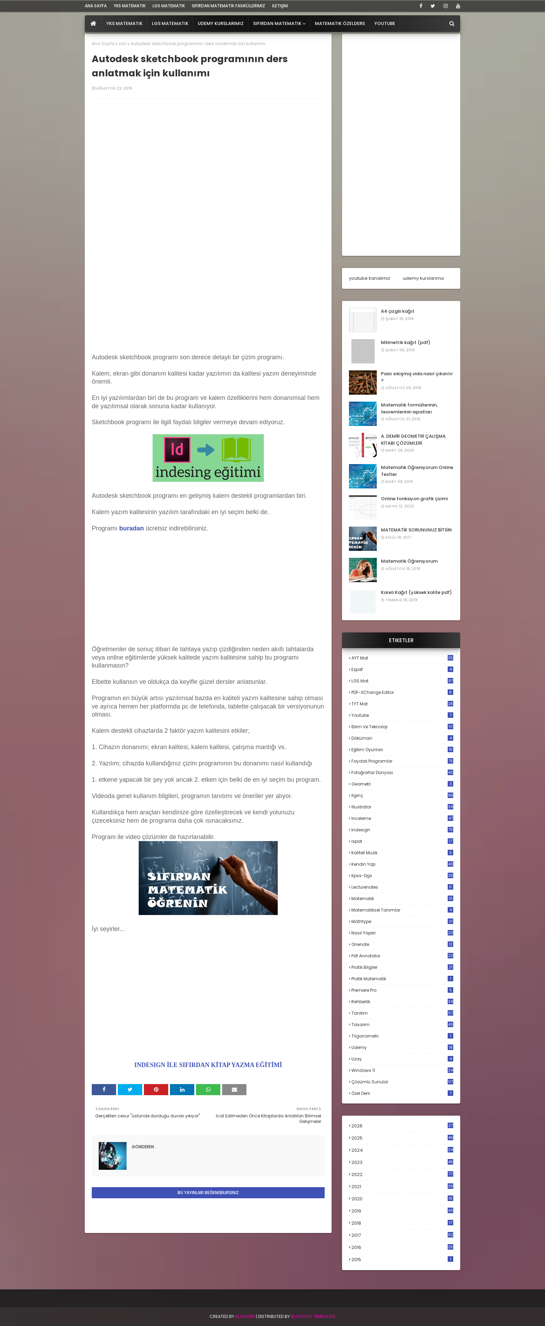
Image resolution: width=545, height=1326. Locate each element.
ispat (402, 841)
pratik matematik (402, 979)
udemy (402, 1047)
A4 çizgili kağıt (397, 311)
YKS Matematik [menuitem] (124, 23)
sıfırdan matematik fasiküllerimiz (228, 6)
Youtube (402, 715)
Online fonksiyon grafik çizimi (414, 498)
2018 (402, 1223)
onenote (402, 944)
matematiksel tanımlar (402, 910)
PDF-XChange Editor (402, 692)
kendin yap (402, 864)
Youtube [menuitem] (384, 23)
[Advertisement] (208, 289)
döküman (402, 738)
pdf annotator (402, 956)
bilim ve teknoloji (402, 727)
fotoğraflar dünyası (402, 772)
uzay (402, 1059)
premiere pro (402, 990)
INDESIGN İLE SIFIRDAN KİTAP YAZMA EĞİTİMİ (208, 1064)
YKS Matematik (130, 6)
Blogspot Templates (313, 1316)
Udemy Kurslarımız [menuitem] (221, 23)
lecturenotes (402, 887)
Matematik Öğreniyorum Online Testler (417, 471)
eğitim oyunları (402, 750)
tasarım (402, 1024)
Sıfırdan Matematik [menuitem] (277, 23)
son (123, 44)
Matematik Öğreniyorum (409, 561)
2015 (402, 1259)
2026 (402, 1126)
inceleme (402, 818)
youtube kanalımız (369, 278)
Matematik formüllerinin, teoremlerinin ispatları (409, 408)
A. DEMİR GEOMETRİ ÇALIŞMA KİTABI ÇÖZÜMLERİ (413, 439)
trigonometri (402, 1036)
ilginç (402, 795)
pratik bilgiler (402, 967)
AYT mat (402, 658)
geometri (402, 784)
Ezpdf (402, 669)
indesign (402, 830)
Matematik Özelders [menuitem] (340, 23)
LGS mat (402, 681)
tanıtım (402, 1013)
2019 (402, 1211)
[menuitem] (93, 23)
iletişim (280, 6)
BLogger (245, 1316)
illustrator (402, 807)
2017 (402, 1235)
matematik (402, 899)
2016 (402, 1247)
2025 (402, 1138)
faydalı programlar (402, 761)
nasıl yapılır (402, 933)
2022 (402, 1174)
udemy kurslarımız (423, 278)
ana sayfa (96, 6)
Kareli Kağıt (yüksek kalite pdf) (416, 592)
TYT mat (402, 704)
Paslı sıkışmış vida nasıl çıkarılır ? (417, 377)
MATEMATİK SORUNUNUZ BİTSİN (416, 530)
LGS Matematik (169, 6)
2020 (402, 1198)
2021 (402, 1186)
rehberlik (402, 1002)
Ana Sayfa (103, 44)
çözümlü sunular (402, 1082)
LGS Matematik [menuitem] (170, 23)
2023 (402, 1162)
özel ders (402, 1093)
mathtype (402, 921)
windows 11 (402, 1070)
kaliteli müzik (402, 853)
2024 (402, 1150)
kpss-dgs (402, 876)
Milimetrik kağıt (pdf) (405, 342)
